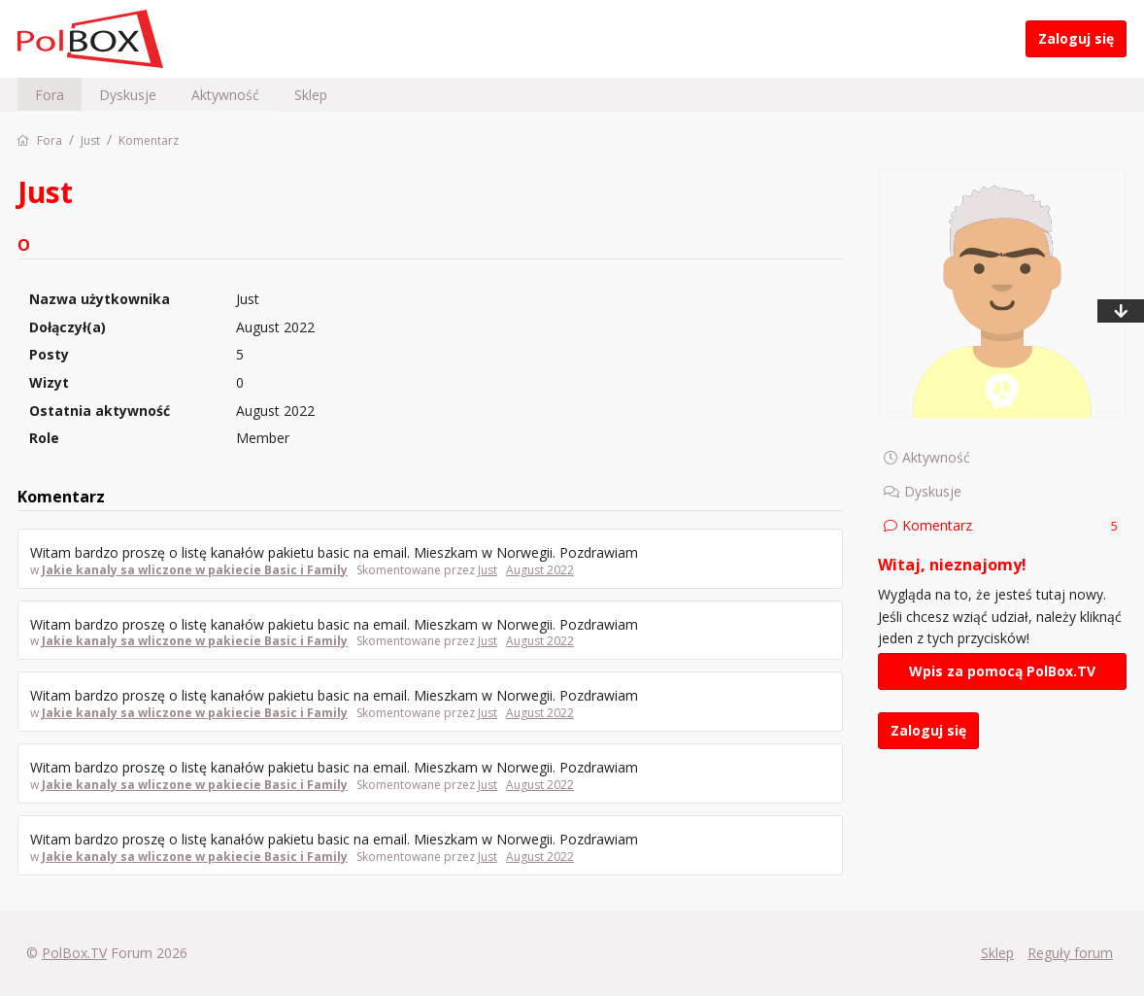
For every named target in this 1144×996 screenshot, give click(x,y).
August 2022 (540, 570)
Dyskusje (127, 95)
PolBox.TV (74, 953)
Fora (49, 95)
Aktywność (225, 95)
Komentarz (1011, 526)
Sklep (310, 95)
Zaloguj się (1076, 38)
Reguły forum (1070, 953)
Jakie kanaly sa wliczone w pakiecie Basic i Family (195, 570)
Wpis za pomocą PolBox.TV (1002, 671)
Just (487, 570)
